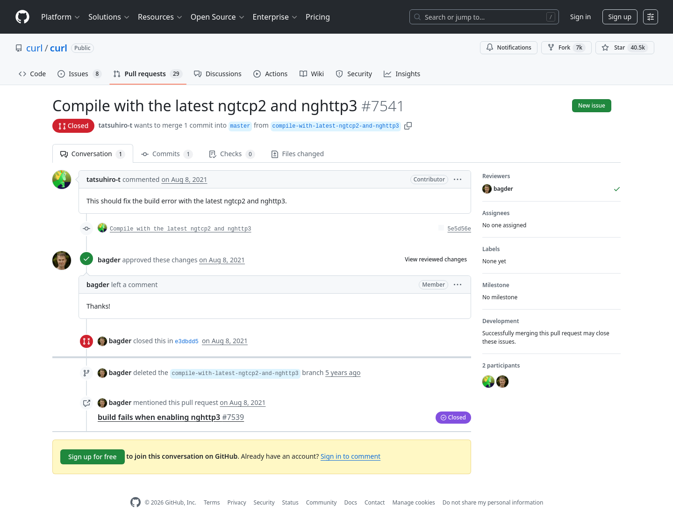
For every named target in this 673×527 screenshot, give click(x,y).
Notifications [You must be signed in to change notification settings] (508, 47)
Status (290, 502)
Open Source (218, 17)
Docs (350, 502)
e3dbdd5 (186, 342)
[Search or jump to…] (484, 17)
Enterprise (275, 17)
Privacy (237, 502)
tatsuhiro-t (115, 125)
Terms (212, 502)
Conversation (92, 154)
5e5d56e (459, 229)
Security (264, 502)
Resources (160, 17)
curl (34, 48)
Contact (375, 502)
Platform (61, 17)
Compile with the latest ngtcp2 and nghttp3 (180, 229)
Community (321, 502)
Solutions (109, 17)
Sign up (620, 16)
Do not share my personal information (493, 502)
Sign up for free (92, 456)
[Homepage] (22, 17)
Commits (167, 154)
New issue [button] (591, 105)
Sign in (580, 16)
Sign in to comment (350, 456)
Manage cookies (413, 502)
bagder (109, 259)
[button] (408, 125)
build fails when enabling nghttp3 (171, 417)
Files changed (297, 153)
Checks (232, 154)
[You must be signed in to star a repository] (624, 47)
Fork (566, 47)
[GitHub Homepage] (135, 502)
